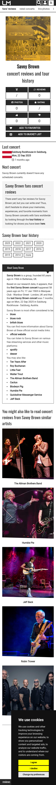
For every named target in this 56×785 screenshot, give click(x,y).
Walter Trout (16, 374)
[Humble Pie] (28, 511)
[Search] (39, 2)
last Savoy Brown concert (24, 298)
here (42, 223)
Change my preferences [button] (34, 774)
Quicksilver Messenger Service (26, 394)
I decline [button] (33, 768)
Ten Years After (18, 361)
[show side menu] (51, 2)
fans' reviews (9, 9)
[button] (45, 3)
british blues (16, 322)
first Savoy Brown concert (24, 287)
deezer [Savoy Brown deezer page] (13, 353)
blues (13, 314)
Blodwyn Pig (16, 386)
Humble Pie (16, 390)
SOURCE (28, 18)
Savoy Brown (28, 66)
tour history (35, 219)
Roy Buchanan (17, 366)
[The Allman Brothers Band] (28, 453)
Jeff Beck (15, 399)
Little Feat (15, 370)
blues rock (15, 318)
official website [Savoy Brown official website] (18, 334)
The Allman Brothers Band (24, 378)
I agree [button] (33, 762)
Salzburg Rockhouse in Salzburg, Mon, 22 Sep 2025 (29, 154)
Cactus (13, 382)
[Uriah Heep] (28, 689)
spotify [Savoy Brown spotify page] (13, 349)
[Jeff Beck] (28, 570)
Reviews (6, 782)
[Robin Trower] (28, 629)
